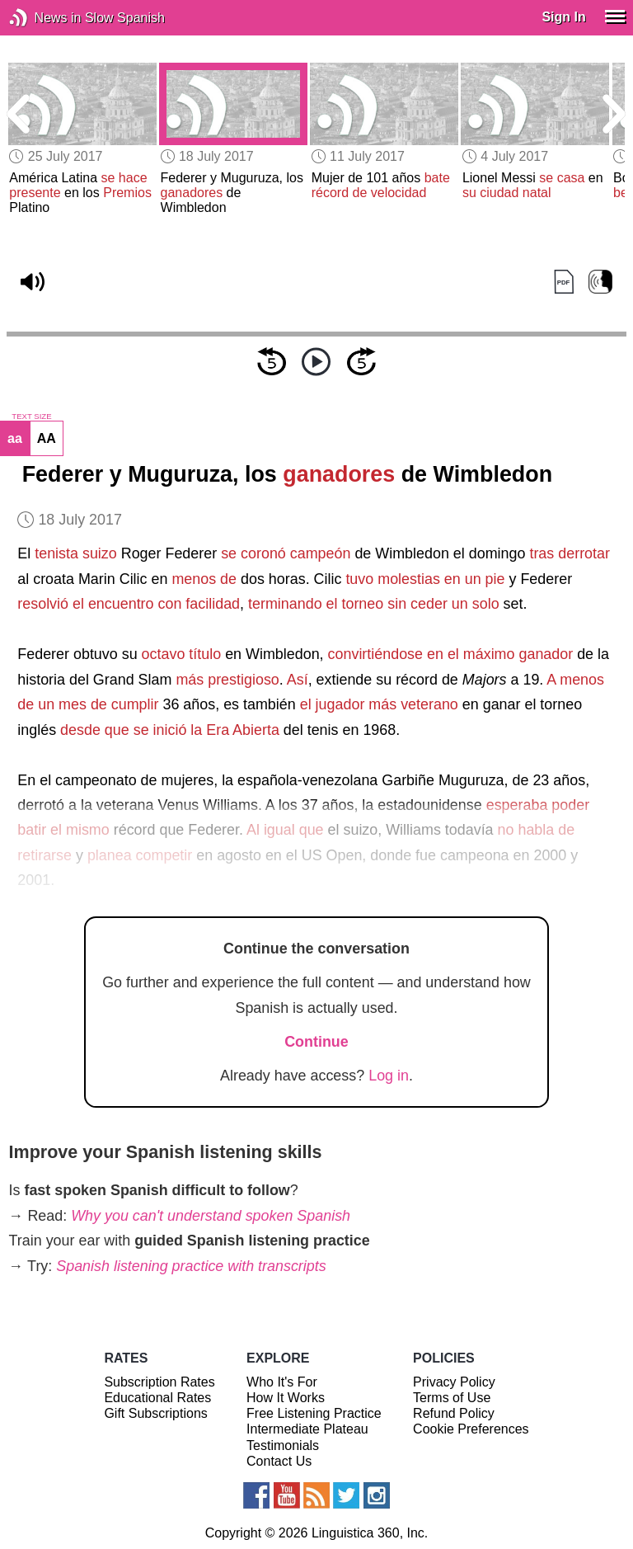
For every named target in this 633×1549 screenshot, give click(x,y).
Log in (388, 1075)
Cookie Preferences (471, 1429)
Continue (316, 1041)
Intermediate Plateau (307, 1429)
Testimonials (282, 1445)
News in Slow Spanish (43, 18)
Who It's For (281, 1382)
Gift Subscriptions (155, 1413)
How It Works (285, 1398)
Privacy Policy (454, 1382)
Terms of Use (451, 1398)
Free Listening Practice (314, 1413)
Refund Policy (454, 1413)
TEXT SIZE (31, 416)
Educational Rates (157, 1398)
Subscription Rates (159, 1382)
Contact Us (279, 1461)
